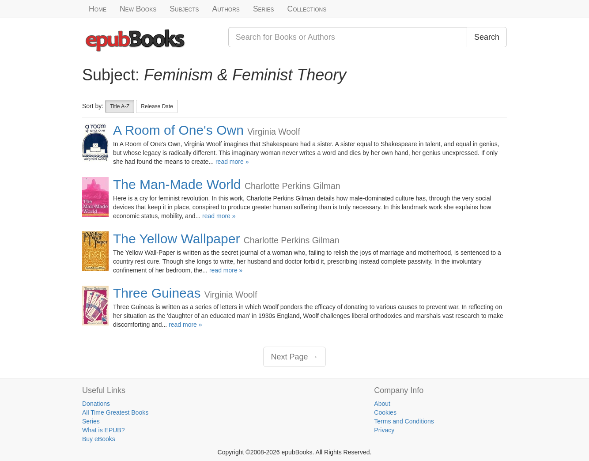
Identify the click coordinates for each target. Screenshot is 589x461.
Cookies (385, 412)
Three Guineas (156, 293)
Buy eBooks (98, 438)
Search (486, 37)
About (382, 403)
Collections (307, 8)
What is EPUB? (103, 430)
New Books (138, 8)
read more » (232, 161)
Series (263, 8)
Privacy (384, 430)
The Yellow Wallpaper (176, 238)
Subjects (184, 8)
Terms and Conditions (404, 421)
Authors (226, 8)
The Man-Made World (177, 184)
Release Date (157, 106)
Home (97, 8)
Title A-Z (119, 106)
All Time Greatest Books (115, 412)
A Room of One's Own (178, 130)
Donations (96, 403)
